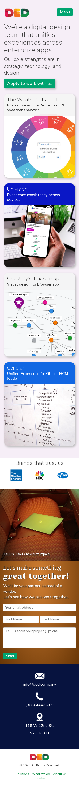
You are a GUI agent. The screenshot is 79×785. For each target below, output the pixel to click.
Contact (41, 778)
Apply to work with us (29, 83)
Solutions (22, 774)
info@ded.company (39, 679)
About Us (60, 774)
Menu (65, 12)
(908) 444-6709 (39, 700)
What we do (41, 774)
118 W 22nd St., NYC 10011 (39, 724)
